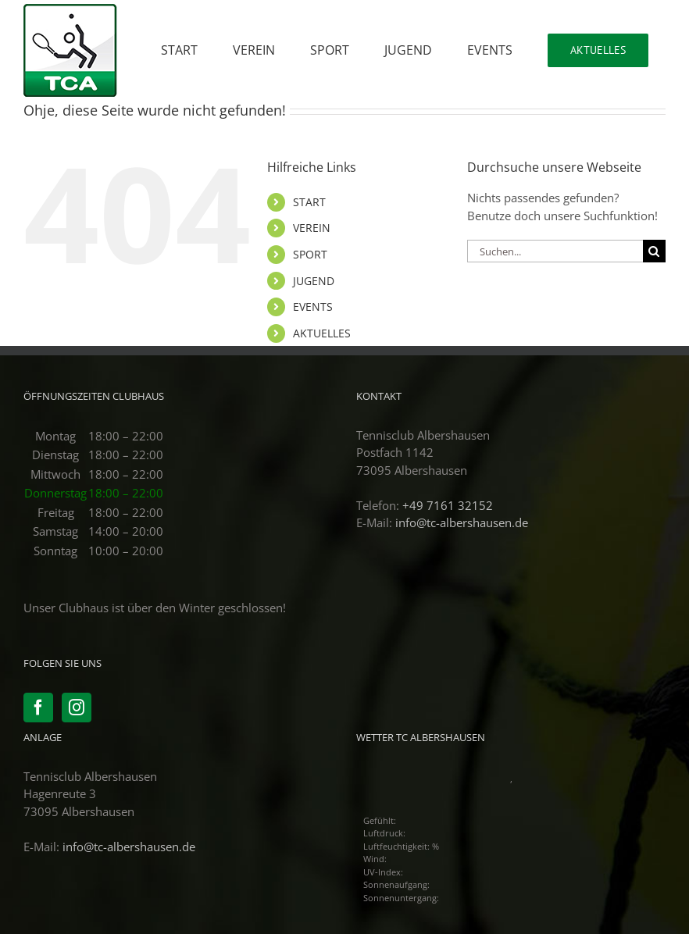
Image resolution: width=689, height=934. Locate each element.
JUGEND (313, 280)
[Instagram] (76, 707)
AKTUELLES (322, 333)
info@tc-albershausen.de (461, 522)
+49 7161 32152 (447, 505)
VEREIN (311, 227)
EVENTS (313, 306)
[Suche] (654, 251)
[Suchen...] (555, 251)
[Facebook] (38, 707)
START (309, 201)
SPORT (310, 254)
